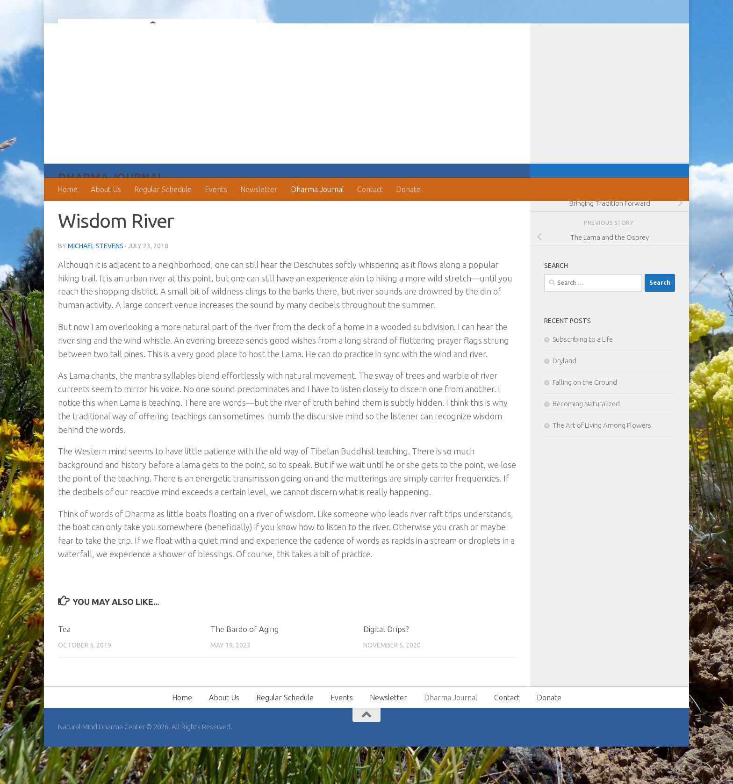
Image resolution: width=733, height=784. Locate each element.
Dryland (564, 398)
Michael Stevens (95, 283)
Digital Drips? (386, 666)
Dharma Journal (317, 189)
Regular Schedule (163, 189)
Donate (408, 189)
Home (67, 189)
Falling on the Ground (585, 420)
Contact (370, 189)
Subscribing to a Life (583, 377)
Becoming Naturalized (586, 441)
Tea (64, 666)
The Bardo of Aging (244, 666)
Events (216, 189)
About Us (106, 189)
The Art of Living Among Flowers (602, 463)
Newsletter (259, 189)
